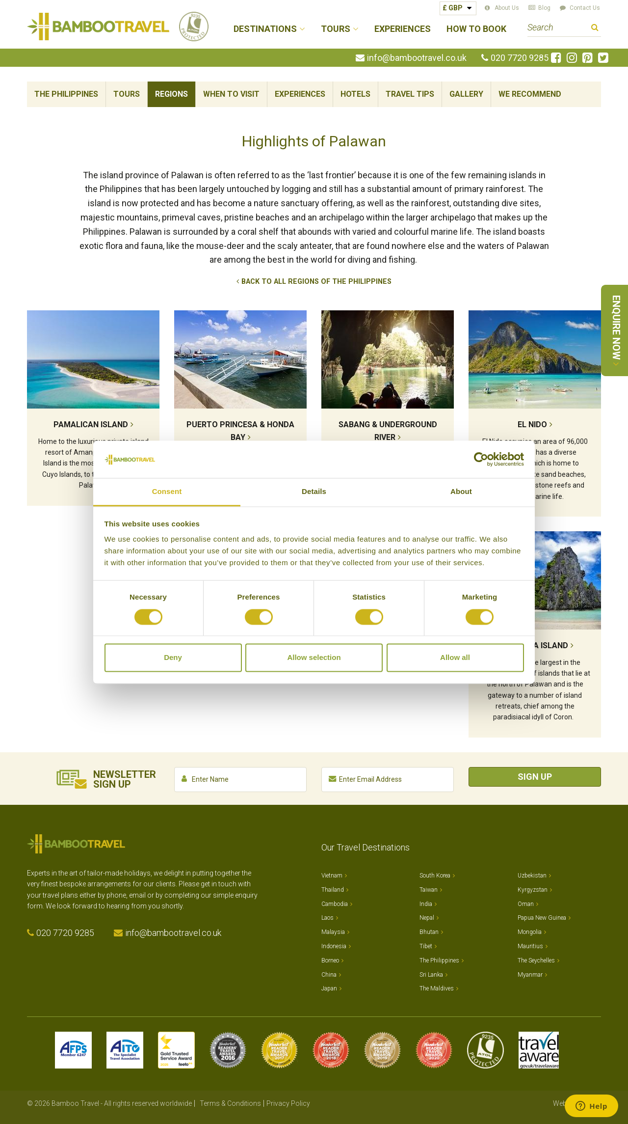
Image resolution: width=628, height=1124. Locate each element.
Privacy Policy (288, 1103)
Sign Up (535, 776)
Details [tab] (314, 492)
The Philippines (66, 94)
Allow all (455, 658)
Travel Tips (410, 94)
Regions (171, 94)
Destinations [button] (265, 29)
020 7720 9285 (520, 58)
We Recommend (529, 94)
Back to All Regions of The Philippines (316, 281)
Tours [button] (335, 29)
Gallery (466, 94)
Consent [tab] (167, 492)
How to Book (476, 29)
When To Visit (231, 94)
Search (595, 29)
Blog (544, 7)
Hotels (355, 94)
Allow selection (313, 658)
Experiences (402, 29)
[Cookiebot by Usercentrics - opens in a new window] (481, 459)
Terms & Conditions (230, 1103)
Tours (126, 94)
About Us (507, 7)
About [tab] (461, 492)
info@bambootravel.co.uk (417, 58)
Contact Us (585, 7)
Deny (173, 658)
